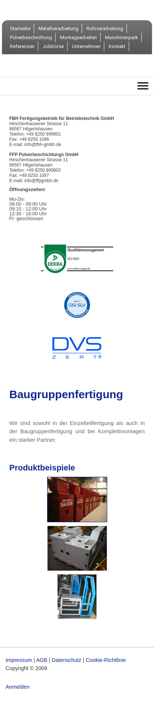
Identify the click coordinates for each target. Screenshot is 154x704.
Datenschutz (66, 660)
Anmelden (18, 687)
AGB (41, 660)
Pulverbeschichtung (31, 37)
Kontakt (117, 46)
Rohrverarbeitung (104, 28)
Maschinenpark (121, 37)
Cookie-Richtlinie (106, 660)
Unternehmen (86, 46)
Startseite (20, 28)
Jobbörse (53, 46)
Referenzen (22, 46)
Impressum (19, 660)
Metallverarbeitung (58, 28)
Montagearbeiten (78, 37)
